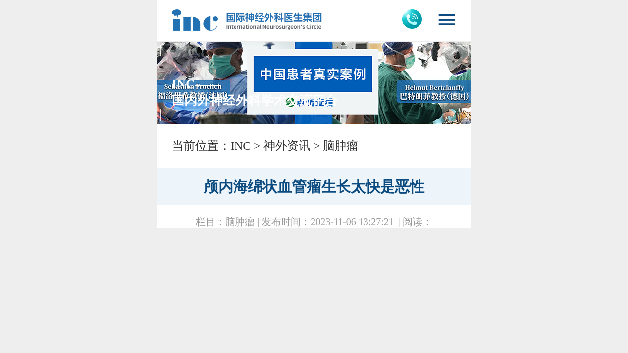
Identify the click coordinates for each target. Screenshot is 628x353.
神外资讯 (287, 145)
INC (241, 145)
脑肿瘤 (340, 145)
